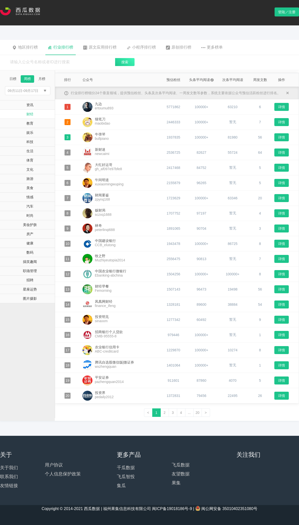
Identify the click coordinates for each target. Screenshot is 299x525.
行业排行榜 (60, 47)
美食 (29, 188)
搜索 (124, 62)
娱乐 (29, 133)
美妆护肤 (30, 225)
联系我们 (9, 476)
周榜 (27, 79)
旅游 (29, 179)
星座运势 (30, 289)
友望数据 (181, 473)
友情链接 (9, 485)
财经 (29, 114)
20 (198, 413)
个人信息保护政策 (63, 473)
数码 (29, 252)
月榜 (41, 79)
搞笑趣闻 (30, 262)
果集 (176, 482)
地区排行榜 (25, 47)
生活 (29, 151)
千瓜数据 (126, 467)
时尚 (29, 216)
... (189, 413)
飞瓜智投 (126, 476)
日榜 (12, 79)
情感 (29, 197)
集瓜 (121, 485)
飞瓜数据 (181, 464)
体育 (29, 160)
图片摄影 (30, 298)
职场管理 (30, 271)
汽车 (29, 206)
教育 (29, 123)
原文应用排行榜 (100, 47)
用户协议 (54, 464)
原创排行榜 (178, 47)
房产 (29, 234)
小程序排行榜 (141, 47)
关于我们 (9, 467)
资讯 (29, 105)
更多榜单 (212, 47)
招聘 (29, 280)
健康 (29, 243)
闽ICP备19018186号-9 (172, 509)
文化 (29, 169)
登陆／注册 (287, 12)
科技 (29, 142)
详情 (281, 107)
